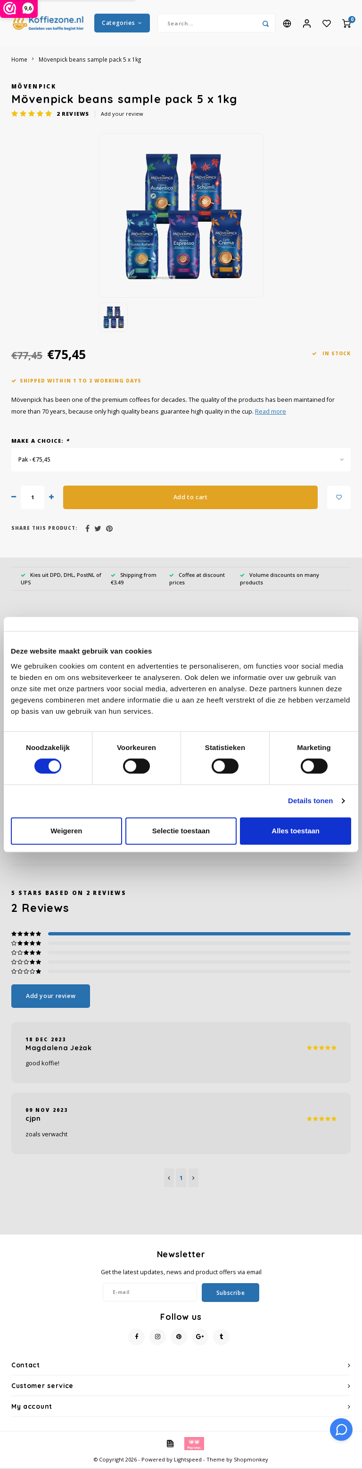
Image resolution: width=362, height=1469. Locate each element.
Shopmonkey (251, 1460)
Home (19, 60)
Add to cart (190, 498)
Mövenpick (33, 87)
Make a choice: (40, 441)
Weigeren (66, 831)
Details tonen (310, 801)
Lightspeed (188, 1460)
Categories (122, 23)
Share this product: (44, 529)
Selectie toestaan (181, 831)
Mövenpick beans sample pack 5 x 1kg (90, 60)
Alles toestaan (296, 831)
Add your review (122, 114)
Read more (270, 412)
